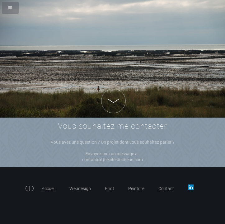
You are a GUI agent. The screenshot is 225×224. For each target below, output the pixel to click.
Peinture (136, 188)
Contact (166, 188)
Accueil (48, 188)
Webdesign (80, 188)
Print (109, 188)
